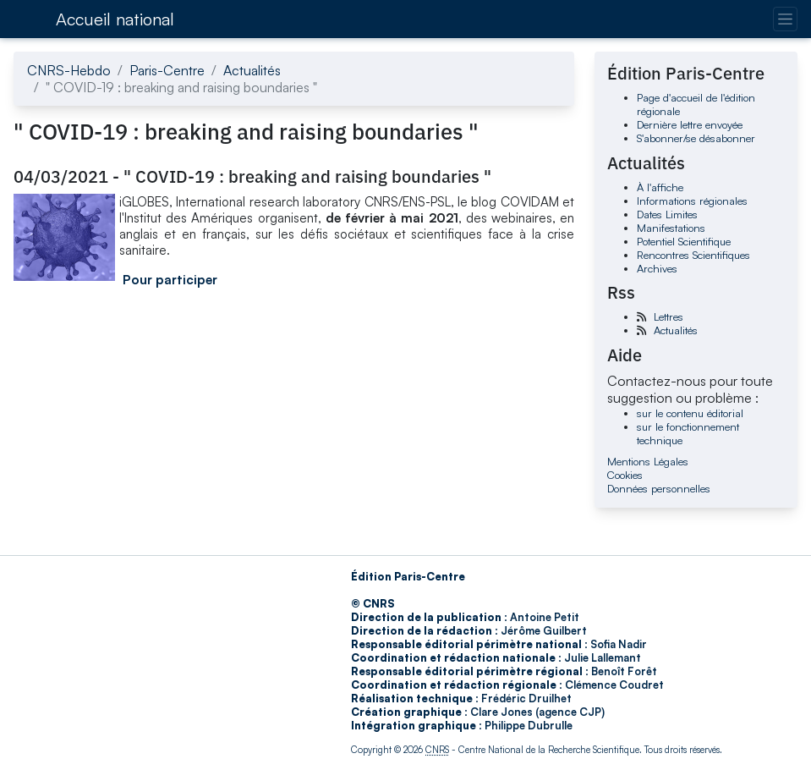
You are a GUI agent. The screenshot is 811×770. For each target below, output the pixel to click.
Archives (657, 268)
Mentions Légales (647, 461)
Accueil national (115, 19)
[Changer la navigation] (785, 19)
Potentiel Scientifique (684, 241)
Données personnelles (658, 488)
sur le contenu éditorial (690, 413)
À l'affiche (660, 187)
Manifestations (671, 227)
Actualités (252, 70)
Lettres (668, 316)
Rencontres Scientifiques (693, 254)
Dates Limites (667, 214)
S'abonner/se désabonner (696, 138)
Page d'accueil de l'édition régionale (696, 104)
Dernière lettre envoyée (690, 124)
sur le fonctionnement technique (688, 433)
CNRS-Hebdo (69, 70)
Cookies (625, 474)
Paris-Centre (167, 70)
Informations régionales (692, 200)
